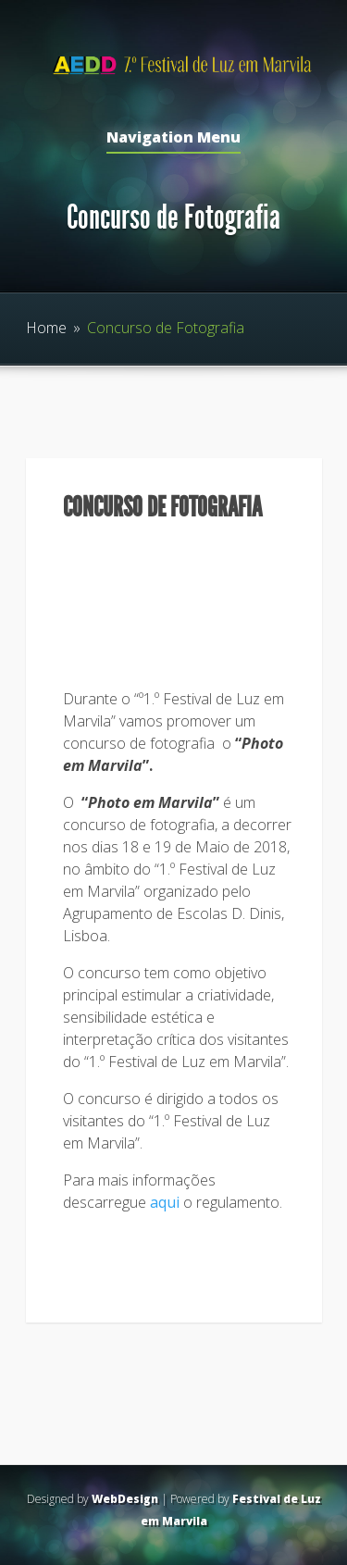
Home (46, 327)
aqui (165, 1202)
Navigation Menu (173, 138)
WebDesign (125, 1499)
